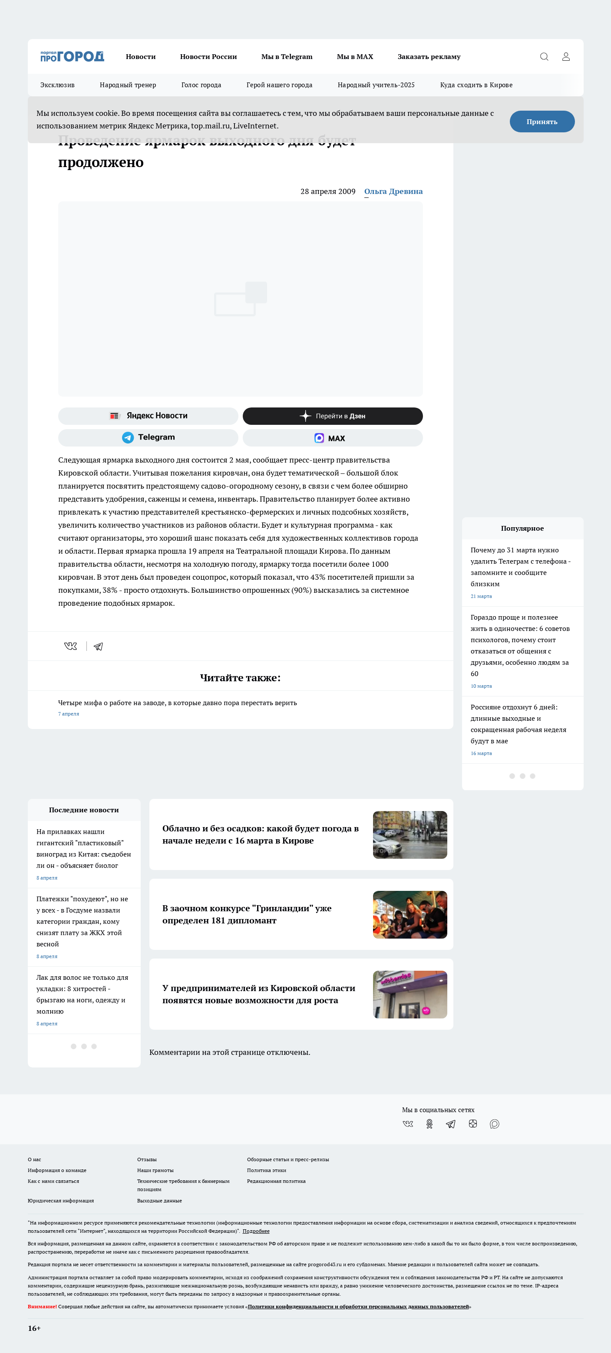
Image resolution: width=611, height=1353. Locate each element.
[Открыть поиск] (544, 56)
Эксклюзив (57, 85)
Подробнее (256, 1231)
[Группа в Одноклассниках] (429, 1124)
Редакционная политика (276, 1181)
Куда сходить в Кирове (476, 85)
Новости (141, 56)
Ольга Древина (393, 191)
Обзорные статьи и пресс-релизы (288, 1159)
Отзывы (147, 1159)
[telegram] (101, 646)
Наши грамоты (155, 1170)
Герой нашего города (280, 85)
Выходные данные (159, 1200)
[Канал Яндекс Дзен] (333, 416)
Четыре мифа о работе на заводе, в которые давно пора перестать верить (240, 708)
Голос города (202, 85)
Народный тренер (128, 85)
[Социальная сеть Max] (333, 438)
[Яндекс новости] (148, 416)
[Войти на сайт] (566, 56)
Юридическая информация (61, 1200)
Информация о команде (57, 1170)
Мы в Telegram (287, 56)
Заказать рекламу (429, 56)
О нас (34, 1159)
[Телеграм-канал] (148, 438)
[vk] (71, 646)
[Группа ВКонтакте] (408, 1124)
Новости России (208, 56)
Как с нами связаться (53, 1181)
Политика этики (266, 1170)
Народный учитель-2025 (376, 85)
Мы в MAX (355, 56)
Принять (542, 121)
